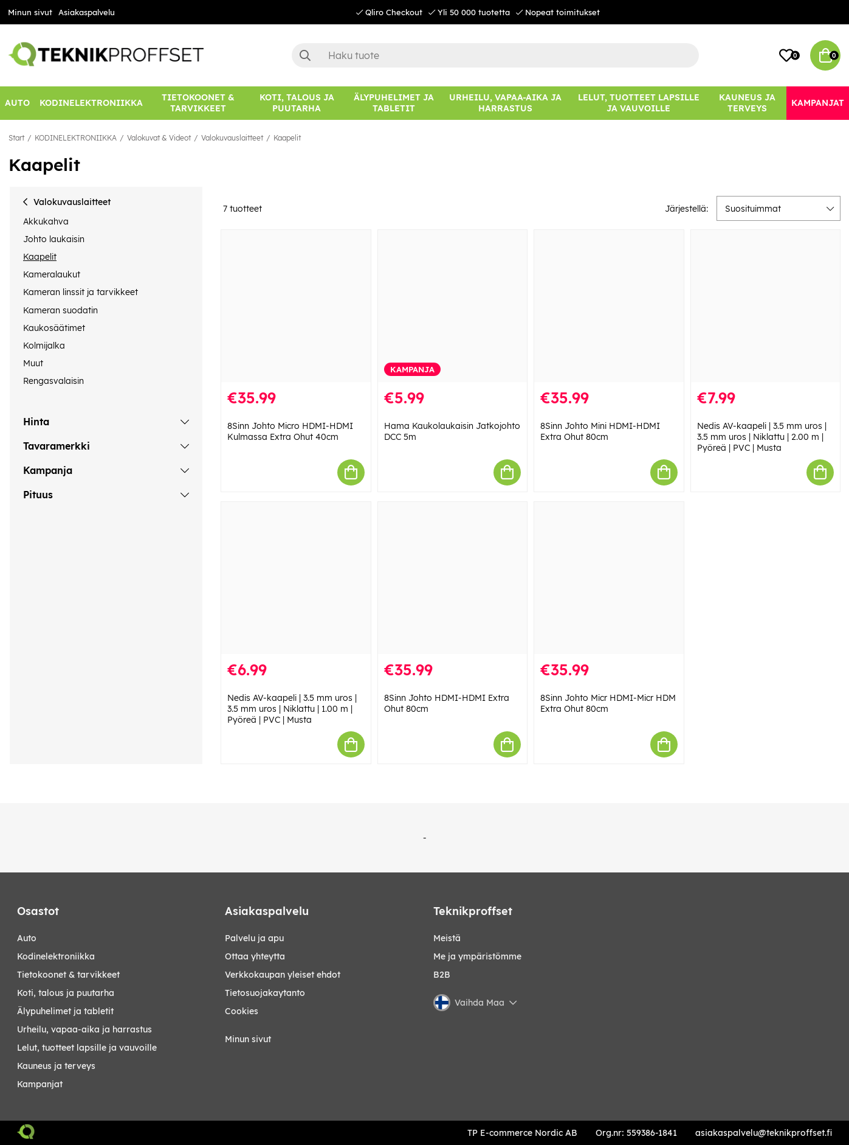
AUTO (26, 938)
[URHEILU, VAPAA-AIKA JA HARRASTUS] (505, 103)
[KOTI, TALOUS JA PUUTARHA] (297, 103)
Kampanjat (40, 1084)
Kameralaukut (51, 274)
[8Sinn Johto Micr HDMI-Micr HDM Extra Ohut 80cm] (609, 578)
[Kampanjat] (817, 103)
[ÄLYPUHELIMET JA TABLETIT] (393, 103)
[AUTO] (17, 103)
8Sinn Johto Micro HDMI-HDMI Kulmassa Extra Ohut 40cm (290, 431)
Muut (33, 363)
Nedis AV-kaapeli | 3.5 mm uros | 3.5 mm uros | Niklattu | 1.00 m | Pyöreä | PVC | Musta (292, 708)
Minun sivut (30, 12)
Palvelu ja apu (254, 938)
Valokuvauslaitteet (232, 137)
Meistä (447, 938)
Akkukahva (46, 221)
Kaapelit (287, 137)
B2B (441, 974)
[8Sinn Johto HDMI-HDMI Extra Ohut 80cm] (452, 578)
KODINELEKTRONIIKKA (76, 137)
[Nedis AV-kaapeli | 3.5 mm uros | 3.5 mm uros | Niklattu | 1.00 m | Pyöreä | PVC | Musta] (296, 578)
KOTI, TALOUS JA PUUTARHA (65, 992)
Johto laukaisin (53, 239)
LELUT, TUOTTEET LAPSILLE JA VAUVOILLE (87, 1047)
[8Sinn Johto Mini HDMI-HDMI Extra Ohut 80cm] (609, 306)
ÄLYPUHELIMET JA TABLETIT (65, 1011)
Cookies (241, 1011)
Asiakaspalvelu (86, 12)
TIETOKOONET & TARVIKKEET (68, 974)
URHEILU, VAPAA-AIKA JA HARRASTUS (84, 1029)
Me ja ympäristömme (477, 956)
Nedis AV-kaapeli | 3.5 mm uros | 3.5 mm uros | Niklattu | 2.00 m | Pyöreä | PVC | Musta (762, 436)
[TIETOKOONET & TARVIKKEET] (198, 103)
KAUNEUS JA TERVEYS (56, 1065)
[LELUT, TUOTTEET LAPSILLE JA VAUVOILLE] (639, 103)
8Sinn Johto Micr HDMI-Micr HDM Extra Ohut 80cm (608, 703)
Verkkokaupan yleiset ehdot (282, 974)
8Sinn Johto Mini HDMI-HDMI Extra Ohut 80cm (600, 431)
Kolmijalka (44, 345)
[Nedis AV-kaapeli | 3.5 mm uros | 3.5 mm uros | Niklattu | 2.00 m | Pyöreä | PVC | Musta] (765, 306)
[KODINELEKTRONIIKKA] (91, 103)
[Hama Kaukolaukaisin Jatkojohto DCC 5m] (452, 306)
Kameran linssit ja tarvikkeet (80, 292)
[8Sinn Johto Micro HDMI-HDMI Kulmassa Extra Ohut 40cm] (296, 306)
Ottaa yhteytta (255, 956)
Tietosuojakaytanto (265, 992)
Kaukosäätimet (54, 327)
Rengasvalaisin (53, 380)
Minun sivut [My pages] (248, 1039)
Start (16, 137)
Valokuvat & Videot (159, 137)
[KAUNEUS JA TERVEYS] (747, 103)
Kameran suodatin (60, 310)
